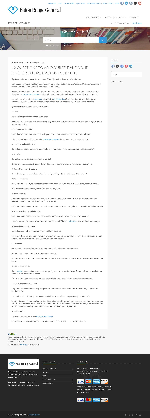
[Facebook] (122, 3)
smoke (19, 271)
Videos (68, 45)
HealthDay (23, 345)
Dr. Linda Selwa (59, 99)
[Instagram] (131, 3)
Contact (134, 17)
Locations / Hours (94, 3)
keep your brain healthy (44, 316)
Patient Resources (114, 17)
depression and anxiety (51, 139)
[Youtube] (139, 3)
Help (60, 3)
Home (112, 23)
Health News (52, 45)
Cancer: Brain (117, 81)
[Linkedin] (126, 3)
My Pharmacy (92, 17)
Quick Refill (80, 3)
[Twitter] (135, 3)
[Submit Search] (103, 40)
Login (117, 3)
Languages (52, 3)
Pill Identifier (69, 3)
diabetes (72, 221)
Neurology (38, 99)
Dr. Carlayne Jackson (31, 94)
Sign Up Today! (108, 3)
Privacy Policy (48, 383)
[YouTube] (140, 415)
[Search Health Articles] (71, 40)
